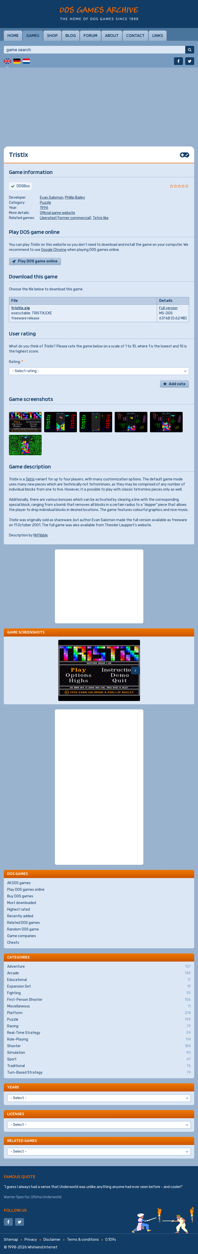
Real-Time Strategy (99, 1032)
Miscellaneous (99, 1006)
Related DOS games (23, 923)
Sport (99, 1059)
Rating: (16, 362)
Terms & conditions (83, 1239)
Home (13, 35)
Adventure (99, 966)
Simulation (99, 1052)
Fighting (99, 993)
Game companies (21, 936)
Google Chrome (53, 250)
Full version (168, 308)
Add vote (177, 384)
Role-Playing (99, 1039)
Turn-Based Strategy (99, 1072)
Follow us (15, 1210)
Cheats (13, 942)
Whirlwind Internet (42, 1247)
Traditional (99, 1066)
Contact (135, 35)
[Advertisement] (99, 103)
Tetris (30, 479)
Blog (70, 35)
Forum (90, 35)
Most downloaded (21, 903)
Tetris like (101, 218)
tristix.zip (20, 308)
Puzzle (45, 202)
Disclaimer (52, 1239)
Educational (99, 979)
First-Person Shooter (99, 999)
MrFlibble (40, 535)
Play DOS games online (25, 889)
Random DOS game (23, 929)
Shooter (99, 1046)
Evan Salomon (51, 197)
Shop (52, 35)
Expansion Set (99, 986)
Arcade (99, 973)
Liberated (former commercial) (65, 218)
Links (157, 35)
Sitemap (11, 1239)
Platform (99, 1013)
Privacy (31, 1239)
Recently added (20, 916)
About (112, 35)
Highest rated (18, 909)
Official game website (57, 213)
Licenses (15, 1113)
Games (32, 35)
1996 (44, 208)
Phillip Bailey (75, 197)
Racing (99, 1026)
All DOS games (19, 883)
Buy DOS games (20, 896)
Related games (22, 1140)
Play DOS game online (37, 261)
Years (13, 1087)
